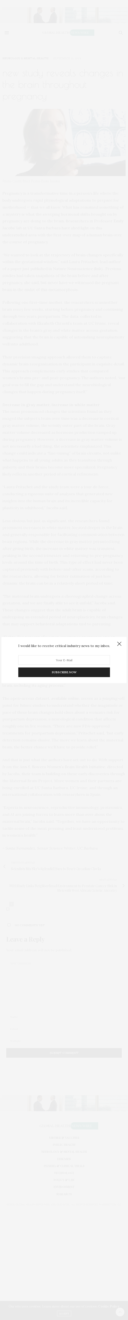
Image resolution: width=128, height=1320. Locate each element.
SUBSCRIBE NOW (64, 672)
